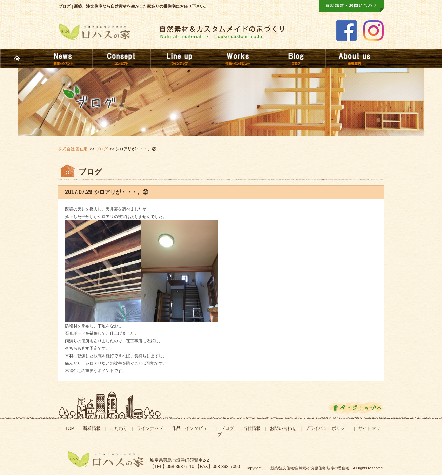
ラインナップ (150, 428)
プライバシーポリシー (327, 428)
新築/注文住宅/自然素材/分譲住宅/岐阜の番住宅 (309, 468)
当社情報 (252, 428)
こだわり (118, 428)
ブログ (102, 149)
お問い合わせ (283, 428)
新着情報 (92, 428)
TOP (69, 428)
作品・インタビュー (192, 428)
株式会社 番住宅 (73, 149)
